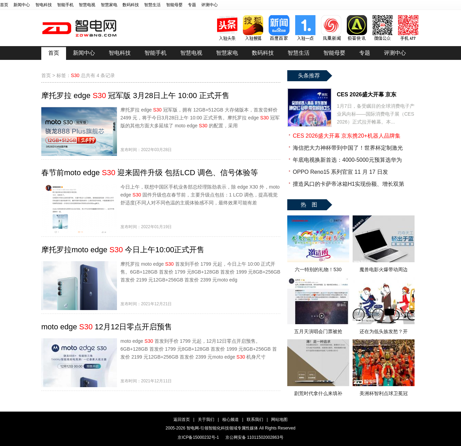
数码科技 (130, 4)
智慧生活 (152, 4)
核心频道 (230, 419)
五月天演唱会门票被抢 (318, 331)
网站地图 (279, 419)
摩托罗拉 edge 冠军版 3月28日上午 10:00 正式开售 (135, 95)
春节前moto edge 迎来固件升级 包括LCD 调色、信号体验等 (149, 172)
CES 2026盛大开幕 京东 (366, 94)
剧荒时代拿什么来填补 (318, 393)
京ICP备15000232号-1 (198, 437)
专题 (192, 4)
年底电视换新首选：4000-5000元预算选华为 (347, 160)
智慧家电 (109, 4)
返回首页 (181, 419)
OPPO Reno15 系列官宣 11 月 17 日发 (340, 172)
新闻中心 (21, 4)
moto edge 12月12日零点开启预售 (106, 326)
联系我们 (255, 419)
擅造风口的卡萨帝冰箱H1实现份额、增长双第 (348, 184)
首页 (4, 4)
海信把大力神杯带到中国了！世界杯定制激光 (348, 148)
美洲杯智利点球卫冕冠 (384, 393)
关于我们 (206, 419)
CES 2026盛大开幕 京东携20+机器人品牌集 (346, 136)
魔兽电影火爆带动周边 (384, 269)
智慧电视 (87, 4)
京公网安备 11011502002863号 (254, 437)
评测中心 (209, 4)
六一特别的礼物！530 (318, 269)
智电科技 (43, 4)
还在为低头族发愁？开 (384, 331)
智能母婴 (174, 4)
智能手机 (65, 4)
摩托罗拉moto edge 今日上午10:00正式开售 (122, 249)
